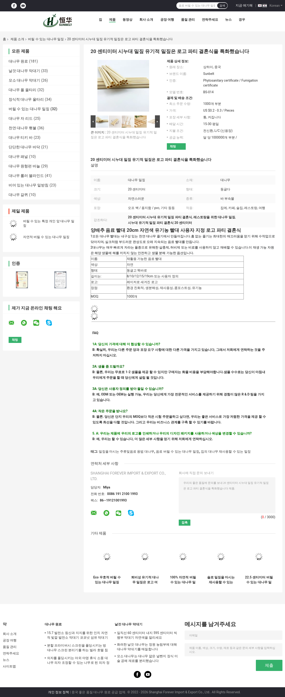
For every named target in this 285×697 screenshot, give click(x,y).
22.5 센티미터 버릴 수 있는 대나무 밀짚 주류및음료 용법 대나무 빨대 (259, 579)
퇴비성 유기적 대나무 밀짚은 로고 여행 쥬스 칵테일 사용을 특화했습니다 (145, 579)
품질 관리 (188, 19)
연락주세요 (210, 19)
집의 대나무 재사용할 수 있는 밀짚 (226, 451)
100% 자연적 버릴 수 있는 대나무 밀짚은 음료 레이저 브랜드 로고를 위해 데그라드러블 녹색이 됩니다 (183, 579)
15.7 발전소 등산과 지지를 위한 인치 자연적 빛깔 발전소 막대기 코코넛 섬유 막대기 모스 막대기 (77, 636)
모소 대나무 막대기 (24, 80)
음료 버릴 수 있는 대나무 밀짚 (177, 451)
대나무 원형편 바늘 (24, 166)
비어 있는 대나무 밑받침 (29, 185)
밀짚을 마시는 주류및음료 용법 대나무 (126, 451)
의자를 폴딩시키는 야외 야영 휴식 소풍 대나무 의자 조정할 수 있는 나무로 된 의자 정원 (78, 661)
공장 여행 (167, 19)
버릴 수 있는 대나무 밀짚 (46, 39)
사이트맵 (9, 666)
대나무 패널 (18, 156)
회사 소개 (146, 19)
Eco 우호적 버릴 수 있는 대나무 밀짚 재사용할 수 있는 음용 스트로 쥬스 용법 (106, 579)
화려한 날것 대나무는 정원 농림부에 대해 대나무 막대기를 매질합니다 (147, 647)
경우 (242, 19)
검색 (222, 5)
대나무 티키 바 (21, 137)
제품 (112, 19)
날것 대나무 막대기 (24, 71)
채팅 (173, 146)
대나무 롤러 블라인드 (26, 175)
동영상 (127, 19)
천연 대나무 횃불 (23, 128)
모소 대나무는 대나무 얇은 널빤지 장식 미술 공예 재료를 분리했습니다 (147, 658)
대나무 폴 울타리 (23, 90)
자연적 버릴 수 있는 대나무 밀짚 (46, 237)
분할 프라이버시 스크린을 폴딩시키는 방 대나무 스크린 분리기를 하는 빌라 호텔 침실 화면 (77, 648)
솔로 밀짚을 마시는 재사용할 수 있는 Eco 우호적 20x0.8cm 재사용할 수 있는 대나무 (221, 579)
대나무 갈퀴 (18, 195)
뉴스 (228, 19)
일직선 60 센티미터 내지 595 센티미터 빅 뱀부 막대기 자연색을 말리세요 (147, 635)
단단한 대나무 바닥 (24, 147)
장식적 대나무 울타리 (26, 99)
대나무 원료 (18, 61)
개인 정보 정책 (58, 692)
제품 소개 (17, 39)
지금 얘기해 (244, 5)
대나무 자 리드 (21, 118)
